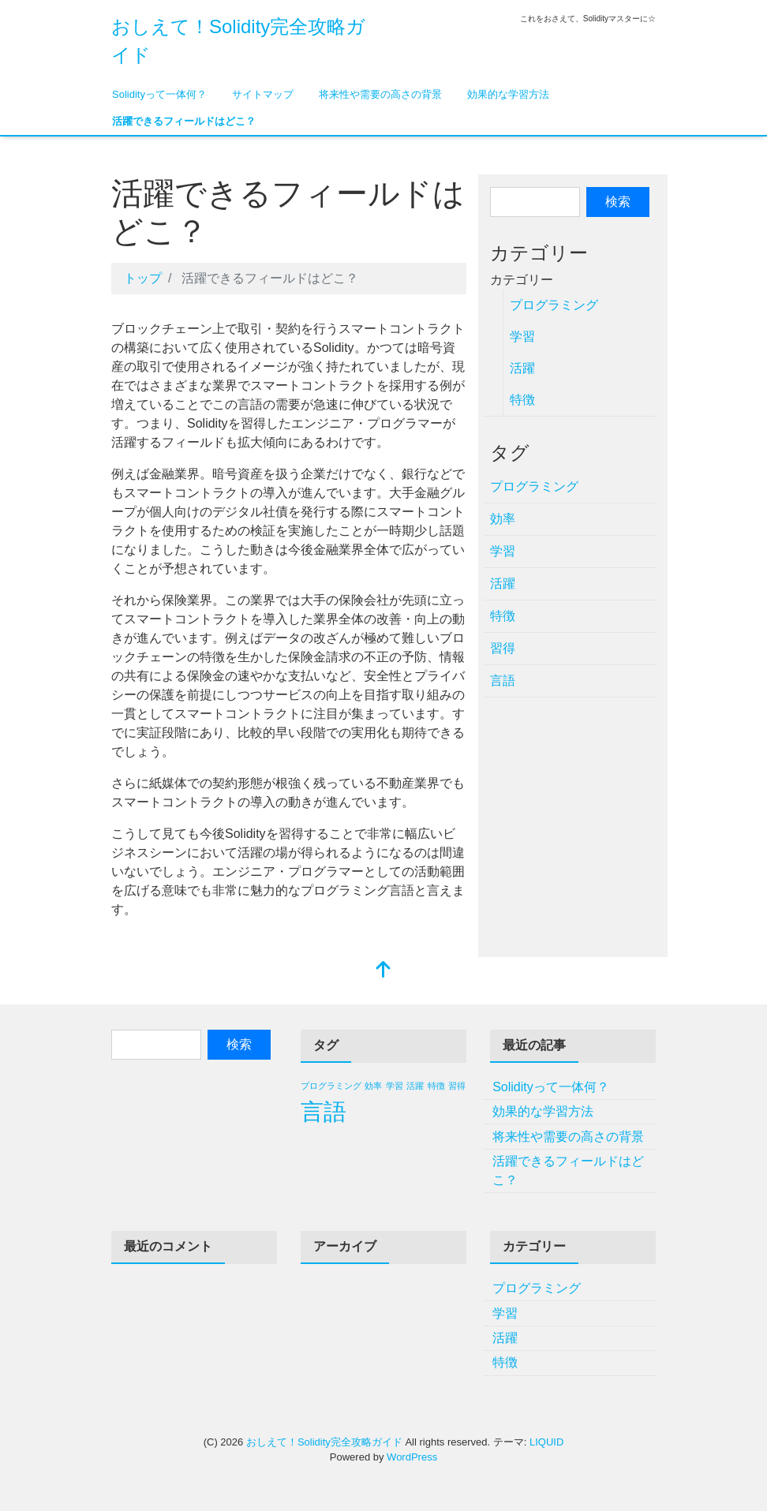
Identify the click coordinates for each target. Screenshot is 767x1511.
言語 (502, 680)
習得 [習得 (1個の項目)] (457, 1085)
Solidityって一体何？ (159, 94)
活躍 (522, 368)
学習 (522, 336)
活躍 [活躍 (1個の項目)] (415, 1085)
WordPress (412, 1457)
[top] (383, 971)
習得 (502, 648)
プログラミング (554, 305)
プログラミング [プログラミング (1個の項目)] (331, 1085)
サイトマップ (263, 94)
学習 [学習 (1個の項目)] (394, 1085)
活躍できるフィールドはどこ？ (184, 121)
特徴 (522, 399)
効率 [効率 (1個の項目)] (373, 1085)
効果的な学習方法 (508, 94)
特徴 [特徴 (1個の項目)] (436, 1085)
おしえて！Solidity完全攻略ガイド (324, 1442)
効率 (502, 518)
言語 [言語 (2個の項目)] (323, 1111)
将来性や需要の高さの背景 (380, 94)
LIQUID (546, 1442)
